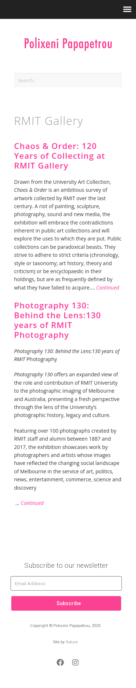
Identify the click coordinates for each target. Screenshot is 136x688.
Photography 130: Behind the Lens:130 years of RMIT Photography (57, 320)
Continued (107, 287)
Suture (72, 642)
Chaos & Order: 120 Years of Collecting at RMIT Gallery (60, 155)
